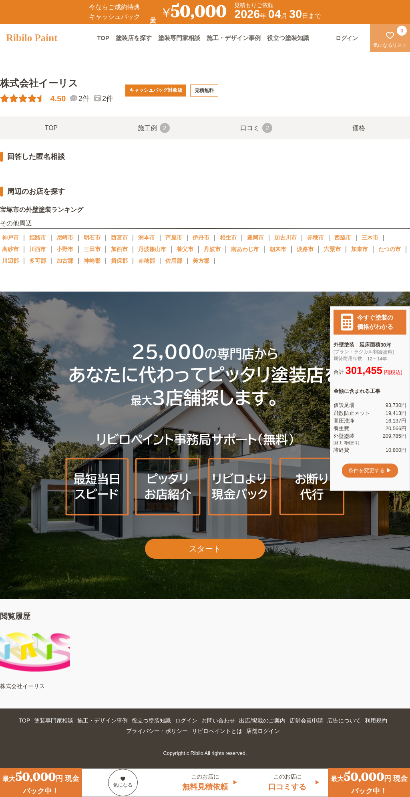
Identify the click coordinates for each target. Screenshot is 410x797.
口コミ (256, 128)
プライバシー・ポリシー (157, 731)
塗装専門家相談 (179, 37)
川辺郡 (10, 261)
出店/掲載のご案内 (262, 720)
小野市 (64, 249)
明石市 (92, 237)
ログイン (186, 720)
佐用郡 (173, 261)
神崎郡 (92, 261)
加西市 (119, 249)
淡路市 (305, 249)
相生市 (228, 237)
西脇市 (342, 237)
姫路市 (37, 237)
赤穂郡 (146, 261)
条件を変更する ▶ (370, 470)
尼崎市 (64, 237)
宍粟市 (332, 249)
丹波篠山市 (152, 249)
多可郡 (37, 261)
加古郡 (64, 261)
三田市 (92, 249)
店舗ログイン (263, 731)
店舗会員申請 (306, 720)
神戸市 (10, 237)
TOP (103, 37)
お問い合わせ (218, 720)
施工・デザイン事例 (234, 37)
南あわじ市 (245, 249)
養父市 (185, 249)
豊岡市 (255, 237)
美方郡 (201, 261)
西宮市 (119, 237)
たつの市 (389, 249)
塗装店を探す (134, 37)
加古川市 (285, 237)
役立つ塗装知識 (288, 37)
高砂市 (10, 249)
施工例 (154, 128)
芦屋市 (173, 237)
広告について (344, 720)
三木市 (370, 237)
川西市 (37, 249)
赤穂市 (315, 237)
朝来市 (277, 249)
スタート (205, 548)
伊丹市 (201, 237)
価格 (358, 128)
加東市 (359, 249)
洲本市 (146, 237)
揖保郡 (119, 261)
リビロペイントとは (217, 731)
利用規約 (376, 720)
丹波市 (212, 249)
